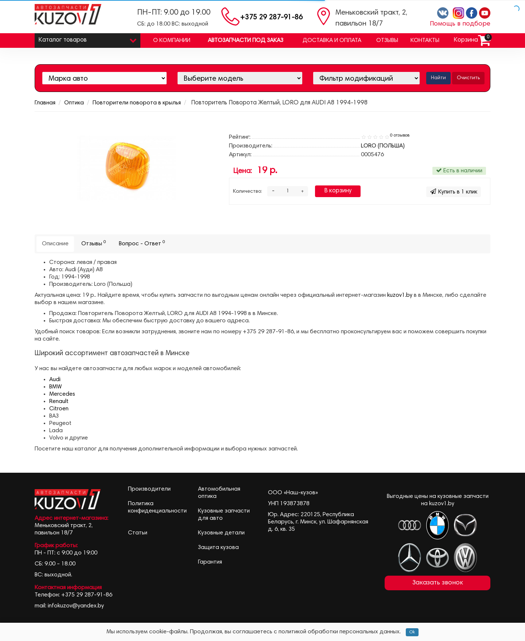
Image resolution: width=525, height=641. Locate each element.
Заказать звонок (437, 583)
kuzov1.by (399, 295)
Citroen (59, 409)
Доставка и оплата (332, 40)
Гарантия (210, 562)
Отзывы (387, 40)
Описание (55, 244)
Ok (412, 632)
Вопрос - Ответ (142, 243)
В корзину (337, 191)
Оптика (74, 103)
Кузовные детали (221, 533)
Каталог (87, 38)
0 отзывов (399, 135)
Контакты (425, 40)
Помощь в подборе (460, 24)
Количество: (247, 191)
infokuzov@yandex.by (76, 606)
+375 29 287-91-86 (271, 17)
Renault (59, 401)
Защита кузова (218, 547)
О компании (171, 40)
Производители (149, 489)
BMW (55, 387)
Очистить (468, 78)
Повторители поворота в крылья (137, 103)
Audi (55, 380)
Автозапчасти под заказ (245, 40)
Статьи (137, 533)
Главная (45, 103)
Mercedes (62, 394)
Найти (438, 78)
